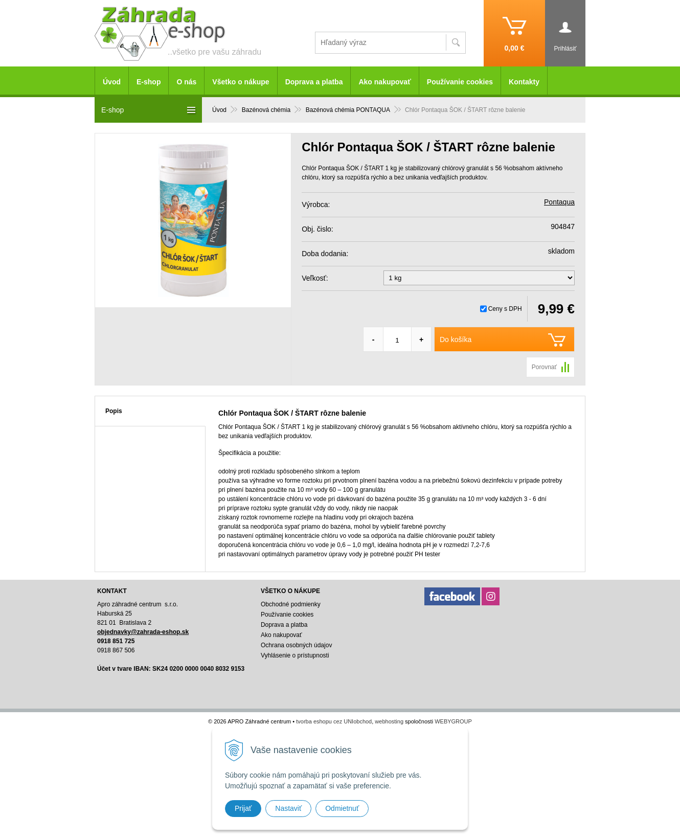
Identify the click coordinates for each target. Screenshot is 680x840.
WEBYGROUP (453, 721)
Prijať (243, 808)
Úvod (112, 82)
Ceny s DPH (505, 308)
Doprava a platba (314, 82)
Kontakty (524, 82)
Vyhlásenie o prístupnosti (295, 655)
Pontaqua (559, 202)
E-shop (149, 82)
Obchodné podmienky (291, 604)
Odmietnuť (342, 808)
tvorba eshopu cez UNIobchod (334, 721)
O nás (186, 82)
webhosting (389, 721)
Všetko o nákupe (240, 82)
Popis (113, 411)
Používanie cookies (460, 82)
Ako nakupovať (384, 82)
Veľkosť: (315, 278)
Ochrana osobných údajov (296, 645)
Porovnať (544, 367)
